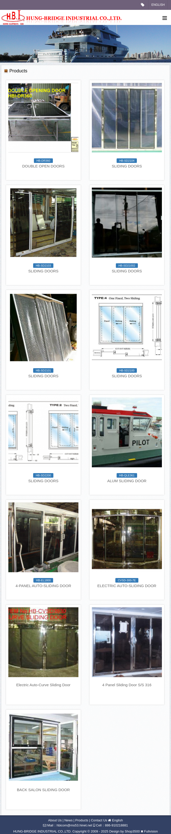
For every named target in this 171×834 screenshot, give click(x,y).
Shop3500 (132, 831)
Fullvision (151, 831)
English (158, 5)
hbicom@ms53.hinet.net (74, 825)
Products (81, 820)
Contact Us (99, 820)
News (68, 820)
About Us (54, 820)
